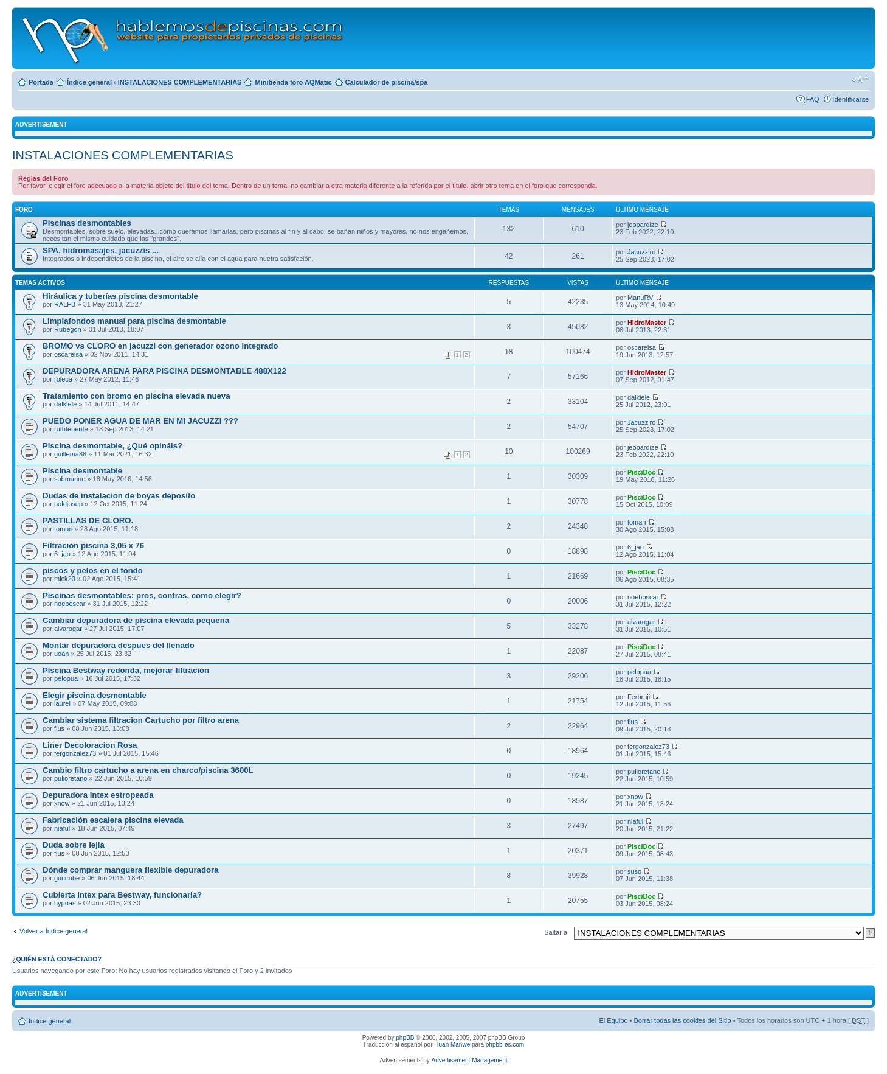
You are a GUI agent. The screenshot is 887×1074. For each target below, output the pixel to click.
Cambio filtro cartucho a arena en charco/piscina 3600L (148, 770)
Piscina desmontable (82, 470)
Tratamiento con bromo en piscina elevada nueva (136, 395)
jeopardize (642, 224)
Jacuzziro (641, 252)
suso (634, 871)
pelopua (66, 678)
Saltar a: (556, 932)
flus (59, 728)
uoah (61, 653)
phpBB (405, 1037)
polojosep (68, 503)
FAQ (813, 99)
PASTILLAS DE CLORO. (88, 520)
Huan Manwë (452, 1044)
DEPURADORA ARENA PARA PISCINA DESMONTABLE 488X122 (164, 370)
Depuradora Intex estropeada (98, 795)
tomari (63, 528)
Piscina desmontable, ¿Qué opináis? (112, 445)
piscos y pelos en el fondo (93, 570)
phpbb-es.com (505, 1044)
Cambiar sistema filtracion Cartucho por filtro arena (141, 720)
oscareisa (68, 354)
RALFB (64, 304)
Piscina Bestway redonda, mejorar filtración (126, 670)
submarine (69, 479)
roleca (63, 379)
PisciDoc (641, 472)
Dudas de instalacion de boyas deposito (119, 495)
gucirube (67, 878)
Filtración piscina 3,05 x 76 (93, 545)
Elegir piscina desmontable (95, 695)
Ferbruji (638, 696)
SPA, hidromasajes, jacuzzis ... (101, 250)
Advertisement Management (469, 1060)
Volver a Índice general (53, 931)
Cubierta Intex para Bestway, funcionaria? (122, 894)
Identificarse (851, 99)
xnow (62, 803)
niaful (62, 828)
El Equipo (613, 1020)
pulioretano (70, 778)
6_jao (62, 553)
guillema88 (70, 454)
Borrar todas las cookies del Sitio (682, 1020)
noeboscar (69, 603)
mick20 (64, 578)
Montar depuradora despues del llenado (119, 645)
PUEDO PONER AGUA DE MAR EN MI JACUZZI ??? (140, 420)
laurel (62, 703)
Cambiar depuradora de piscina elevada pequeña (136, 620)
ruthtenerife (71, 429)
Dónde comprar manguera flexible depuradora (130, 869)
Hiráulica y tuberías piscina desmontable (120, 296)
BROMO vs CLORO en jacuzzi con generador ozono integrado (160, 345)
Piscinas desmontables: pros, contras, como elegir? (142, 595)
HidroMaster (646, 322)
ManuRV (640, 297)
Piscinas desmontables (87, 223)
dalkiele (65, 404)
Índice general (89, 82)
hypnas (64, 903)
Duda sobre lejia (74, 844)
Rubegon (67, 329)
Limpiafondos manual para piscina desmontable (134, 321)
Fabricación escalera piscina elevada (113, 820)
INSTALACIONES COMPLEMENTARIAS (180, 82)
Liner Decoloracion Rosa (90, 745)
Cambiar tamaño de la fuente (860, 79)
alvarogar (68, 628)
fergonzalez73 (75, 753)
